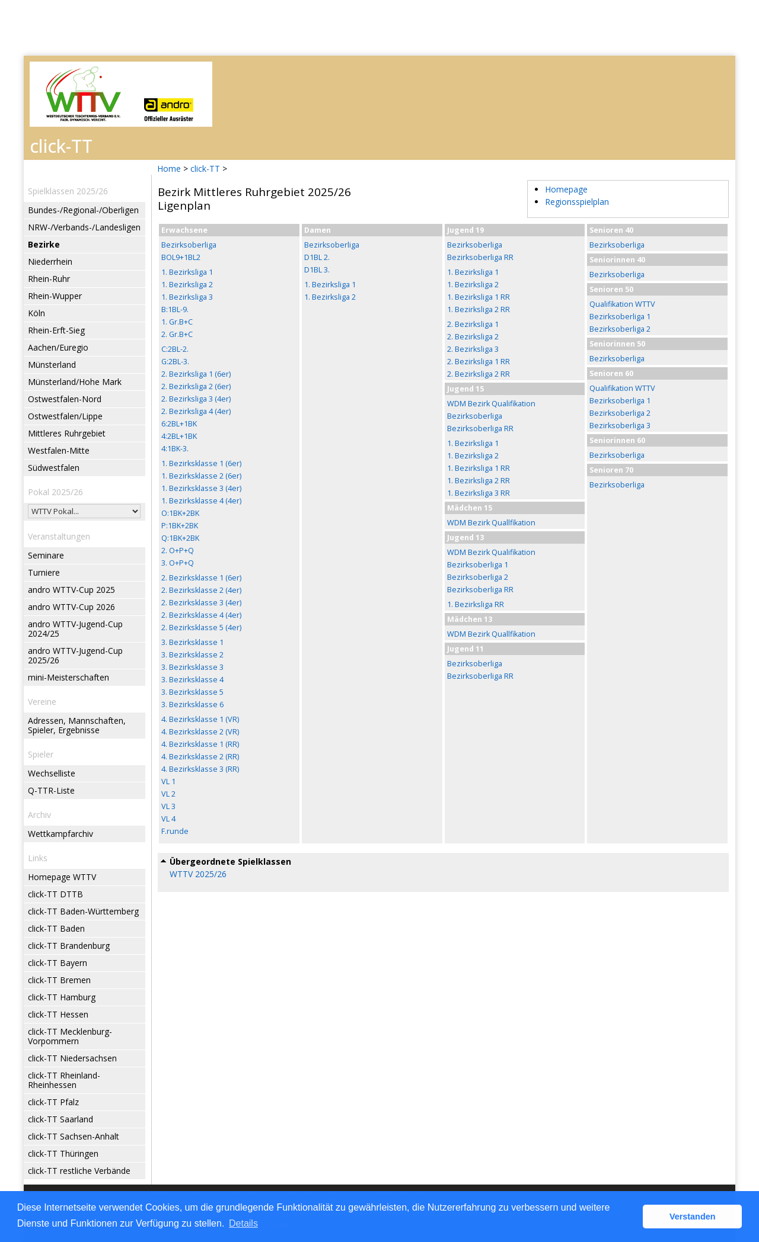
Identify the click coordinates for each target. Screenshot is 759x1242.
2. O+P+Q (177, 550)
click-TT (205, 168)
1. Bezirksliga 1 (187, 272)
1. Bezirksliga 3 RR (478, 493)
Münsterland (52, 364)
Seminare (46, 555)
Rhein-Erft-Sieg (56, 330)
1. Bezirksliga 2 (187, 285)
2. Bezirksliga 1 (473, 324)
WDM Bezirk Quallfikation (491, 523)
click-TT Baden (56, 928)
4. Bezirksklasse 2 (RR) (200, 757)
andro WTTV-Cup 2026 (71, 606)
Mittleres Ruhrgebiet (67, 433)
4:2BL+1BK (179, 436)
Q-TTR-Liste (51, 790)
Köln (36, 313)
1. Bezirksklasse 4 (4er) (201, 501)
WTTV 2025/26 (198, 874)
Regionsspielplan (577, 201)
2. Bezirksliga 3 (473, 349)
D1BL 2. (317, 257)
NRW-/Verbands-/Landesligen (84, 227)
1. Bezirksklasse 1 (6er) (201, 463)
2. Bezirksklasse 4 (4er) (201, 615)
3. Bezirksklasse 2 (192, 655)
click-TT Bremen (59, 980)
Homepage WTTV (62, 876)
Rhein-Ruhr (49, 278)
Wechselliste (51, 773)
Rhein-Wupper (55, 295)
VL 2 (168, 794)
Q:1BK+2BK (180, 538)
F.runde (175, 831)
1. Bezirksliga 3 (187, 297)
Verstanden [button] (692, 1216)
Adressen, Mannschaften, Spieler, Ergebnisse (77, 725)
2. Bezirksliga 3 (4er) (196, 399)
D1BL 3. (317, 270)
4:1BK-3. (175, 449)
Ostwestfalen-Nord (64, 399)
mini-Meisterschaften (68, 677)
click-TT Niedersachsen (72, 1058)
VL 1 (168, 781)
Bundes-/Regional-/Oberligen (83, 210)
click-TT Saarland (60, 1119)
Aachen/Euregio (58, 347)
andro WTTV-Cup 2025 (71, 589)
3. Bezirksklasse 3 (192, 667)
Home (169, 168)
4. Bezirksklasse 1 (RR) (200, 744)
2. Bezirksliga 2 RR (478, 374)
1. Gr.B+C (177, 322)
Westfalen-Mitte (59, 450)
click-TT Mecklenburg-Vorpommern (70, 1036)
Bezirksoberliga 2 (477, 577)
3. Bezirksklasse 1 (192, 642)
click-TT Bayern (57, 962)
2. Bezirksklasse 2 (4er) (201, 590)
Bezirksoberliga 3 (619, 426)
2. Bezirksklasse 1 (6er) (201, 578)
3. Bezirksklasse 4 (192, 680)
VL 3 (168, 806)
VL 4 (168, 819)
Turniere (44, 572)
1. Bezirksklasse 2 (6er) (201, 476)
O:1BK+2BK (180, 513)
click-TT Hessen (58, 1014)
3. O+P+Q (177, 563)
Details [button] (243, 1223)
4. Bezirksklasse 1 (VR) (200, 719)
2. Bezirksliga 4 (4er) (196, 411)
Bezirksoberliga (188, 245)
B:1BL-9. (175, 309)
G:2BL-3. (175, 362)
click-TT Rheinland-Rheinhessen (64, 1080)
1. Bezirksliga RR (475, 604)
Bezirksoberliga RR (480, 257)
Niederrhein (50, 261)
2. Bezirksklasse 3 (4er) (201, 603)
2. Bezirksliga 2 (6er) (196, 386)
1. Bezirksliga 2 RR (478, 309)
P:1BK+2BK (179, 526)
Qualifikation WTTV (622, 304)
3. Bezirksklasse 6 (192, 704)
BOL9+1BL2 (180, 257)
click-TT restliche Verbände (79, 1170)
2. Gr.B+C (177, 334)
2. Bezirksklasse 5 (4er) (201, 627)
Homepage (566, 189)
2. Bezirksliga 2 (473, 337)
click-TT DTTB (55, 894)
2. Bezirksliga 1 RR (478, 362)
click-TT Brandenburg (69, 945)
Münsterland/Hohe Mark (75, 381)
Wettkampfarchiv (60, 833)
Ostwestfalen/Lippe (65, 416)
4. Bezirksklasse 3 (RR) (200, 769)
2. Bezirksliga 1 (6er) (196, 374)
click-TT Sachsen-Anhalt (73, 1136)
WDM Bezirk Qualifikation (491, 404)
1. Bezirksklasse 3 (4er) (201, 488)
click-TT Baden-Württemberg (83, 911)
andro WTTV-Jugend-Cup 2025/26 (75, 655)
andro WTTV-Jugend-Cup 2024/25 (75, 628)
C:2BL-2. (175, 349)
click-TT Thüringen (63, 1153)
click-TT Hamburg (61, 997)
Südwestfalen (53, 467)
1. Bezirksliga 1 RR (478, 297)
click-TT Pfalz (53, 1102)
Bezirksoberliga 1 (477, 565)
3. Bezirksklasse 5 (192, 692)
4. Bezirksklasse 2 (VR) (200, 732)
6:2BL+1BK (179, 424)
